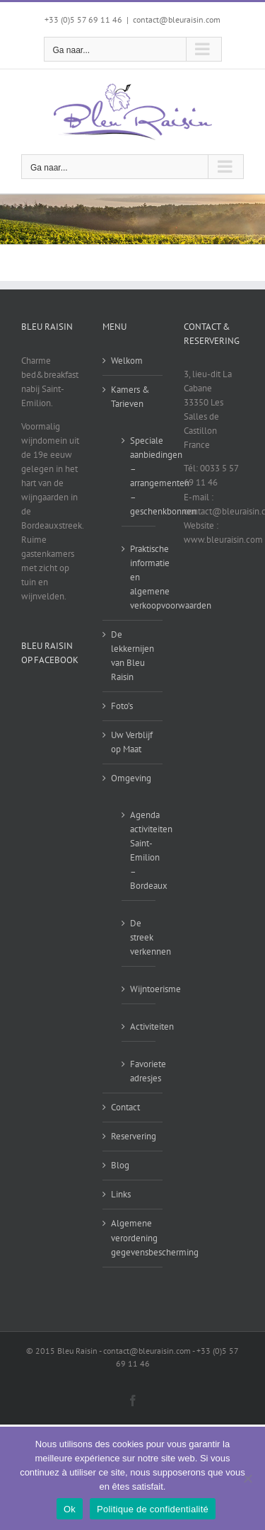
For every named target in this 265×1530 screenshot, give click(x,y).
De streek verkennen (139, 937)
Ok (70, 1509)
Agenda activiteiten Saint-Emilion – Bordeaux (139, 850)
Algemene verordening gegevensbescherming (133, 1237)
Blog (120, 1165)
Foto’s (122, 706)
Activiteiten (139, 1026)
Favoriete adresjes (139, 1071)
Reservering (133, 1136)
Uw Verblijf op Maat (132, 742)
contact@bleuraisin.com (176, 19)
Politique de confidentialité (152, 1509)
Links (121, 1194)
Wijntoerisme (139, 989)
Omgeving (131, 778)
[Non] (247, 1478)
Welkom (127, 361)
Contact (125, 1107)
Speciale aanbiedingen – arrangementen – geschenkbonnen (139, 476)
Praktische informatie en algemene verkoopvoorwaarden (139, 577)
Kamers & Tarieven (130, 397)
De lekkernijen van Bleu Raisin (132, 655)
